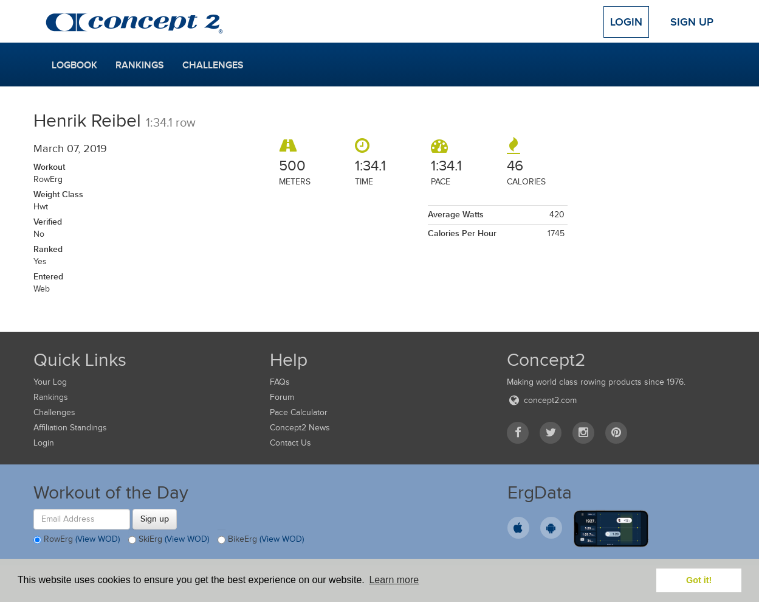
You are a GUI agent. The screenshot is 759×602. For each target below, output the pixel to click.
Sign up (154, 518)
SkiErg (168, 540)
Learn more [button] (394, 580)
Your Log (50, 382)
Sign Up (691, 22)
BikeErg (261, 540)
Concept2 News (300, 427)
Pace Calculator (299, 412)
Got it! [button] (699, 580)
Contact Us (290, 442)
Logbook (74, 65)
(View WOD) (97, 539)
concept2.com (542, 400)
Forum (282, 397)
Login (626, 22)
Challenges (213, 65)
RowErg (76, 540)
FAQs (280, 382)
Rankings (139, 65)
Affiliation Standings (70, 427)
